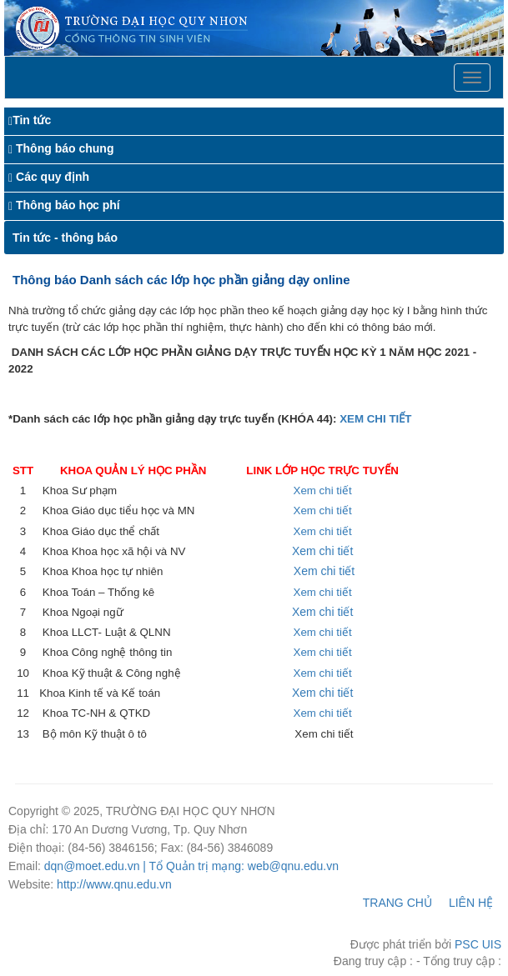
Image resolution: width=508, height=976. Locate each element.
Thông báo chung (64, 148)
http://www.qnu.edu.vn (114, 884)
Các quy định (52, 176)
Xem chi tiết (323, 490)
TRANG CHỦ (397, 902)
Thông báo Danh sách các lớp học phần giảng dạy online (181, 280)
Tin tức (32, 120)
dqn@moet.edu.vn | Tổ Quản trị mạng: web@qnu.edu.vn (191, 866)
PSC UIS (478, 944)
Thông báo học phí (68, 205)
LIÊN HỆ (471, 902)
